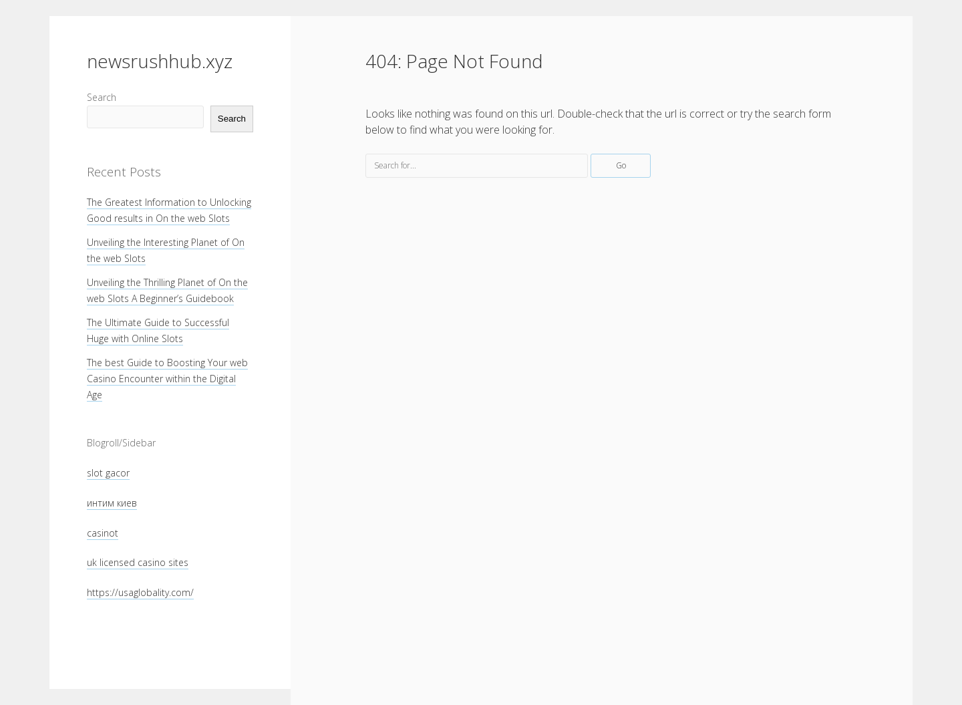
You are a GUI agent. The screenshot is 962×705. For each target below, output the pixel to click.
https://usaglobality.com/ (140, 592)
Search (101, 97)
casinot (102, 533)
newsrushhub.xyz (159, 61)
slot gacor (108, 472)
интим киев (112, 503)
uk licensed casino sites (137, 562)
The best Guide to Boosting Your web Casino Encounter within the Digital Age (167, 378)
